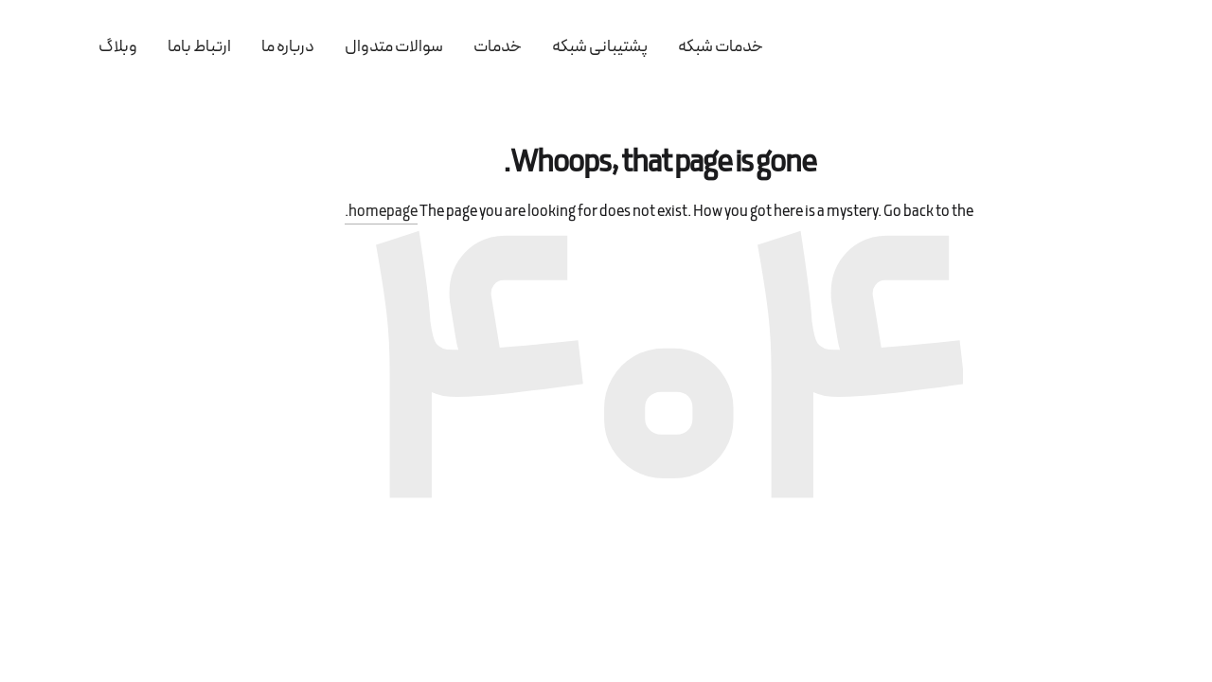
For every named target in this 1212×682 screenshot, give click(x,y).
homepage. (328, 212)
